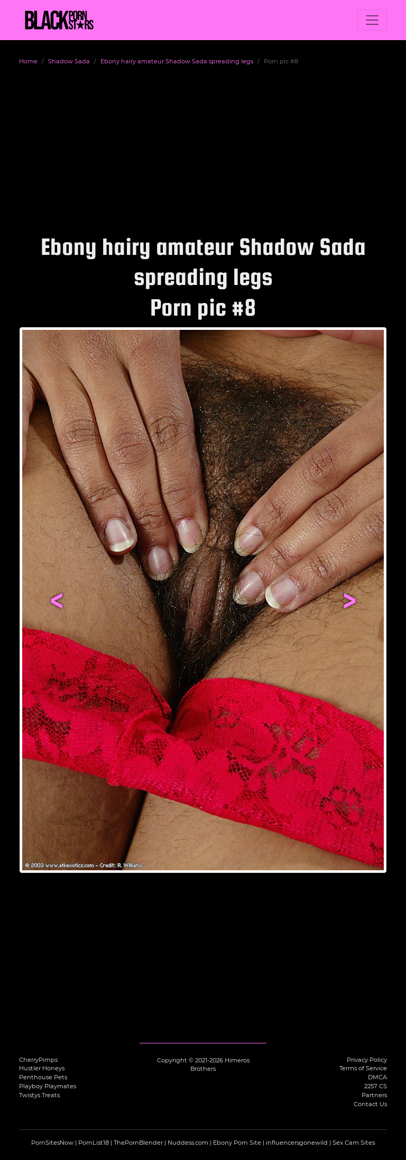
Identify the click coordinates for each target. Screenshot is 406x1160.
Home (28, 61)
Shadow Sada (69, 61)
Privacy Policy (367, 1059)
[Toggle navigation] (372, 20)
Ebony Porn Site (237, 1142)
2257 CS (375, 1086)
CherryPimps (38, 1059)
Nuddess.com (188, 1142)
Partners (374, 1095)
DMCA (377, 1077)
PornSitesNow (52, 1142)
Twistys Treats (39, 1095)
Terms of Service (363, 1068)
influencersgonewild (297, 1142)
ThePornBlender (138, 1142)
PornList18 (93, 1142)
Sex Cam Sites (354, 1142)
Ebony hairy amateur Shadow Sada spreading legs (176, 61)
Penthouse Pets (43, 1077)
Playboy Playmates (47, 1086)
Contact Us (370, 1104)
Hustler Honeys (41, 1068)
